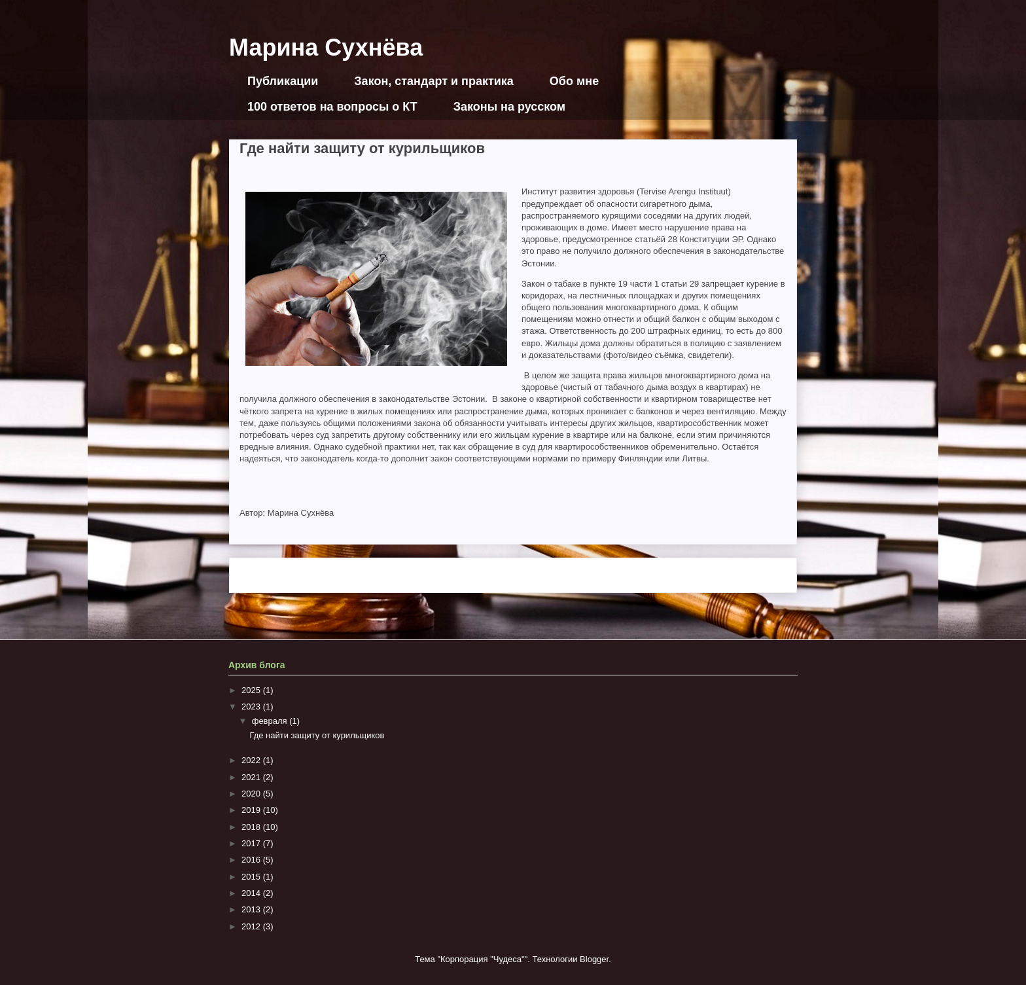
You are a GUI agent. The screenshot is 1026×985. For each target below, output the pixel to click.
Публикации (282, 81)
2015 (252, 877)
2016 (252, 860)
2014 (252, 893)
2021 (252, 777)
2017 (252, 843)
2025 (252, 690)
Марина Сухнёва (326, 47)
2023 (252, 706)
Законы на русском (509, 106)
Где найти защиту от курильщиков (316, 735)
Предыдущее (755, 575)
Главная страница (510, 575)
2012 (252, 926)
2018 (252, 827)
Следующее (267, 575)
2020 (252, 793)
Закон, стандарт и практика (434, 81)
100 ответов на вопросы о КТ (332, 106)
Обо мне (574, 81)
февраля (271, 721)
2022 (252, 760)
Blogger (594, 959)
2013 (252, 909)
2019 (252, 810)
